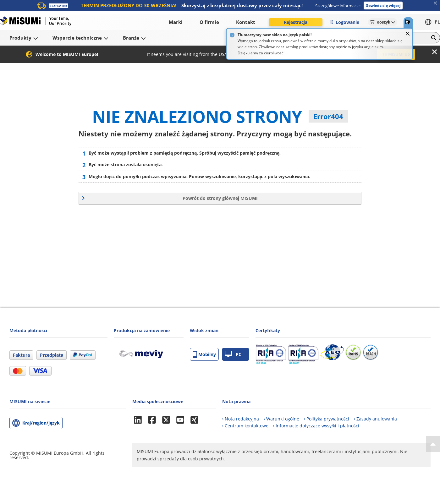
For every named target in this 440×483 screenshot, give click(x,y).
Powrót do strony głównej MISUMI (220, 198)
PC (233, 354)
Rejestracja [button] (295, 22)
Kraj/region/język (41, 423)
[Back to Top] (433, 444)
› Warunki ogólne (281, 419)
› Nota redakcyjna (240, 419)
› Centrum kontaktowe (245, 426)
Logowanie (343, 22)
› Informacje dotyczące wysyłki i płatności (316, 426)
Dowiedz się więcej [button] (383, 5)
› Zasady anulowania (375, 419)
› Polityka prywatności (326, 419)
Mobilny (204, 354)
